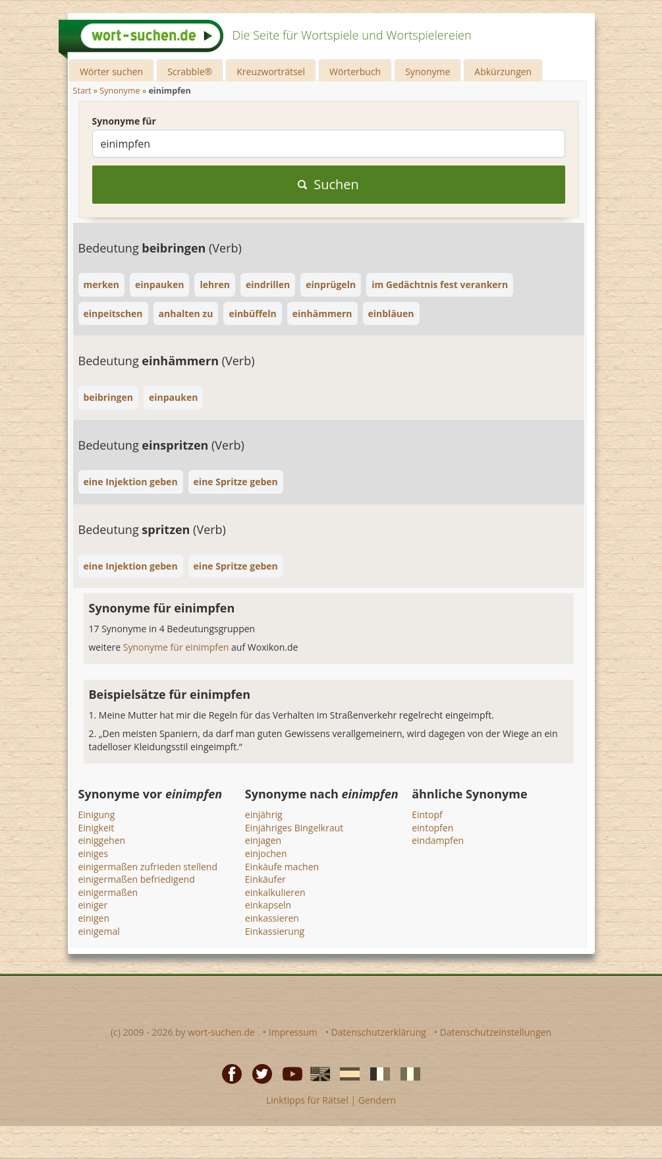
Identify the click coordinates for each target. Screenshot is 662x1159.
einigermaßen (108, 892)
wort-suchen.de (221, 1032)
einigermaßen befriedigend (136, 879)
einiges (93, 853)
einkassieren (272, 918)
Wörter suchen (111, 71)
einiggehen (102, 840)
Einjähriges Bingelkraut (294, 827)
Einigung (96, 814)
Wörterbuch (355, 71)
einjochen (266, 853)
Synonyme (427, 71)
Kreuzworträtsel (270, 71)
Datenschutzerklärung (378, 1032)
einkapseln (268, 905)
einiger (93, 905)
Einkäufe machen (282, 866)
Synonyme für (124, 121)
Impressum (293, 1032)
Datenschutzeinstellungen (495, 1032)
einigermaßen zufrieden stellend (147, 866)
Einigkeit (96, 827)
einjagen (263, 840)
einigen (94, 918)
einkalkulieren (275, 892)
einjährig (264, 814)
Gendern (377, 1100)
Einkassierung (274, 931)
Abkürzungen (503, 71)
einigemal (99, 931)
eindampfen (438, 840)
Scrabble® (189, 71)
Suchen (328, 184)
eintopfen (432, 827)
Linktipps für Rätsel (307, 1100)
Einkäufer (265, 879)
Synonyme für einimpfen (177, 647)
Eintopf (427, 814)
